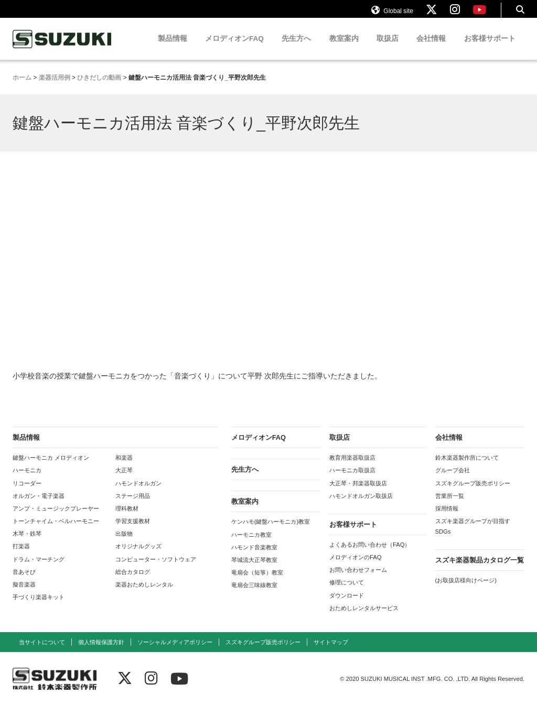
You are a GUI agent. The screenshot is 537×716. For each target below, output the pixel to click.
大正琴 (124, 480)
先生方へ (296, 48)
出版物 (124, 543)
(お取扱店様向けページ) (466, 590)
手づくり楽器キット (39, 607)
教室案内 (344, 48)
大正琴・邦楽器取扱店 (358, 493)
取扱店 (388, 48)
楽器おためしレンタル (144, 594)
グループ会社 (452, 480)
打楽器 (21, 556)
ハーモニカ (27, 480)
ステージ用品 (132, 506)
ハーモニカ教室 (251, 544)
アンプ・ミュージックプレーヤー (56, 518)
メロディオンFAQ (234, 48)
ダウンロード (346, 605)
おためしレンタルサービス (364, 618)
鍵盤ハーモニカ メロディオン (51, 467)
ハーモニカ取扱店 (352, 480)
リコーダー (27, 493)
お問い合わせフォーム (358, 580)
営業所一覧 (449, 506)
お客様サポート (489, 48)
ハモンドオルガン (138, 493)
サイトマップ (331, 652)
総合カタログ (132, 582)
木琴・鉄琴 (27, 543)
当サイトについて (42, 652)
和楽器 (124, 467)
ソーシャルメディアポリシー (174, 652)
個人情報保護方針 (101, 652)
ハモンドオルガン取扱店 (361, 506)
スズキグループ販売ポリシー (472, 493)
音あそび (24, 582)
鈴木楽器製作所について (467, 467)
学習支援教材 (132, 531)
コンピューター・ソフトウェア (155, 569)
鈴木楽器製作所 (62, 49)
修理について (346, 592)
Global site (392, 14)
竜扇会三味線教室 (254, 595)
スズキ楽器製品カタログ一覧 (479, 570)
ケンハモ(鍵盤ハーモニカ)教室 (270, 531)
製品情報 (172, 48)
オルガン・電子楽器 (39, 506)
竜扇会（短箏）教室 (257, 582)
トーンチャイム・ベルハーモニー (56, 531)
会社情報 (431, 48)
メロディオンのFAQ (355, 567)
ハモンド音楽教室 (254, 557)
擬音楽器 (24, 594)
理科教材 (126, 518)
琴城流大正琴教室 (254, 570)
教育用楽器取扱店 (352, 467)
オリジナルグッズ (138, 556)
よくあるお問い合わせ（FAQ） (369, 554)
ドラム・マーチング (39, 569)
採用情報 (446, 518)
